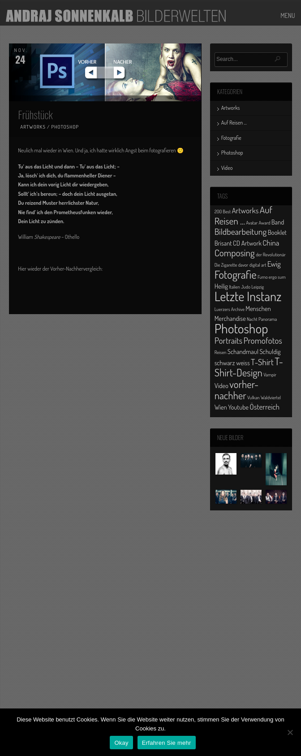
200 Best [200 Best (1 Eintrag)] (223, 211)
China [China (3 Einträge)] (270, 242)
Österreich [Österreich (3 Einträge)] (264, 406)
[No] (289, 732)
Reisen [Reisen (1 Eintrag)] (221, 352)
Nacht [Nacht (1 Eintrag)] (252, 319)
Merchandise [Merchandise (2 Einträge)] (230, 318)
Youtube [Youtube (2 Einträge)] (238, 407)
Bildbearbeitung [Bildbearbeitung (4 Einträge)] (241, 231)
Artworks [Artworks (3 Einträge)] (245, 210)
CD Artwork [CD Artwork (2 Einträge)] (247, 243)
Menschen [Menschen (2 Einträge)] (258, 308)
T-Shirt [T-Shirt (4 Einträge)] (262, 361)
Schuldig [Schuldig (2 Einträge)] (269, 351)
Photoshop (65, 127)
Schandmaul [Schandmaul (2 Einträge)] (243, 351)
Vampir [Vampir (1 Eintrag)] (269, 375)
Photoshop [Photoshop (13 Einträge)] (241, 328)
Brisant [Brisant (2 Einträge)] (223, 243)
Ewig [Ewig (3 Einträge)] (274, 263)
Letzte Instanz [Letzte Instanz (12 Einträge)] (248, 296)
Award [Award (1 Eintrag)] (265, 223)
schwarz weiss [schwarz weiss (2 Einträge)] (232, 363)
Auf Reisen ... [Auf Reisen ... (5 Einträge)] (243, 214)
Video (227, 167)
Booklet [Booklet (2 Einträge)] (277, 232)
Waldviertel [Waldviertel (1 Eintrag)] (271, 397)
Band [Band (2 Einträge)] (277, 222)
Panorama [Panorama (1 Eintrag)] (267, 319)
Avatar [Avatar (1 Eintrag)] (252, 223)
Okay (121, 742)
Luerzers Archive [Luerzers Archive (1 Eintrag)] (230, 309)
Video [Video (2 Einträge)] (221, 385)
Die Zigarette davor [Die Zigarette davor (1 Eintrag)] (232, 265)
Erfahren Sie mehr (166, 742)
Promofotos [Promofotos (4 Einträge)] (263, 340)
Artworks (33, 127)
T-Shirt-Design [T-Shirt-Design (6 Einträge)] (249, 367)
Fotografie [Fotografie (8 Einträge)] (236, 274)
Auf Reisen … (234, 122)
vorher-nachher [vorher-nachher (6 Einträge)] (237, 390)
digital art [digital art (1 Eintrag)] (258, 265)
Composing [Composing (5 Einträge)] (235, 252)
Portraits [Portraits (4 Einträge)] (228, 340)
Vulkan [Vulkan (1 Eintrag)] (253, 397)
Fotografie (231, 137)
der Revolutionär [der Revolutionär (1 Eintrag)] (271, 254)
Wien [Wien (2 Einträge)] (221, 407)
